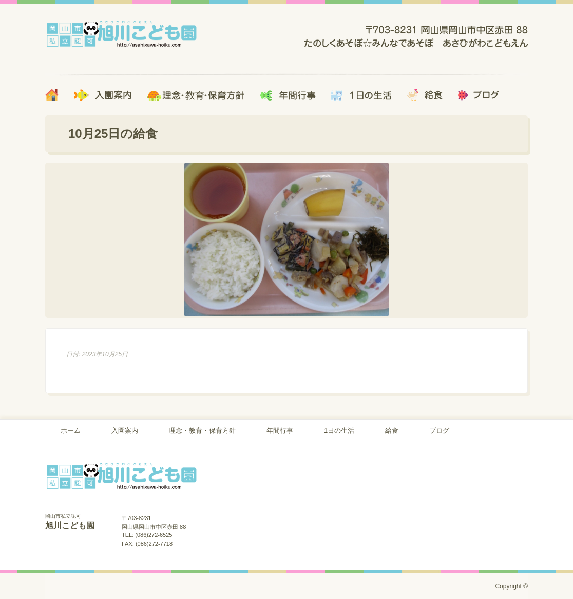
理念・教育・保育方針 (202, 430)
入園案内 (124, 430)
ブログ (439, 430)
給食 (391, 430)
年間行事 (279, 430)
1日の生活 (339, 430)
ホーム (71, 430)
